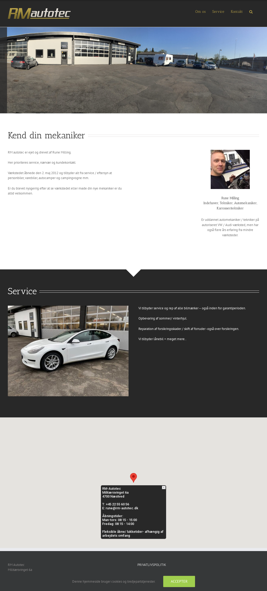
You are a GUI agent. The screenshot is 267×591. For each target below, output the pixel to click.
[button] (251, 11)
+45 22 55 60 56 (117, 504)
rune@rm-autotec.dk (122, 508)
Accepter (179, 581)
